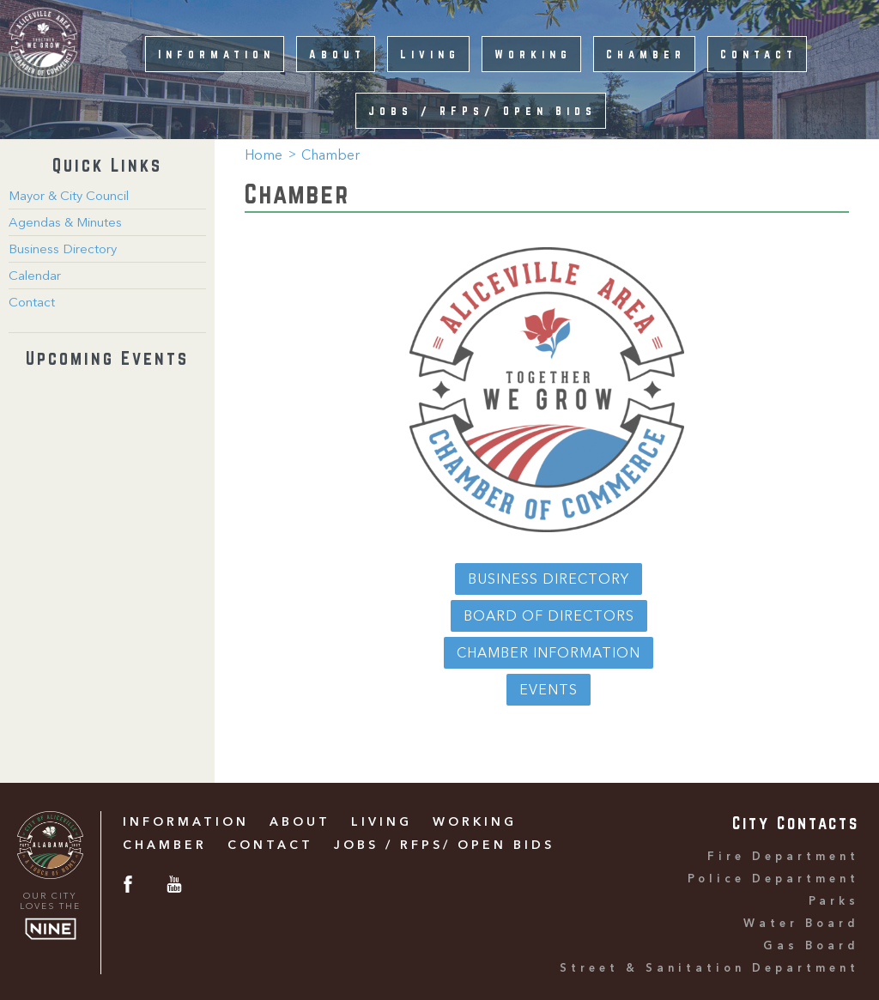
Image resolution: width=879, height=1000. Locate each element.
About (337, 54)
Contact (758, 54)
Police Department (773, 879)
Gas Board (811, 946)
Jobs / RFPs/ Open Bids (482, 111)
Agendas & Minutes (65, 223)
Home (263, 156)
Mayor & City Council (69, 197)
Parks (834, 901)
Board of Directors (549, 617)
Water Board (801, 924)
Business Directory (63, 250)
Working (533, 54)
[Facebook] (127, 887)
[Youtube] (174, 887)
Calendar (35, 276)
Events (548, 691)
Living (430, 54)
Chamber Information (548, 654)
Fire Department (783, 857)
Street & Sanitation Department (709, 968)
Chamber (646, 54)
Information (216, 54)
